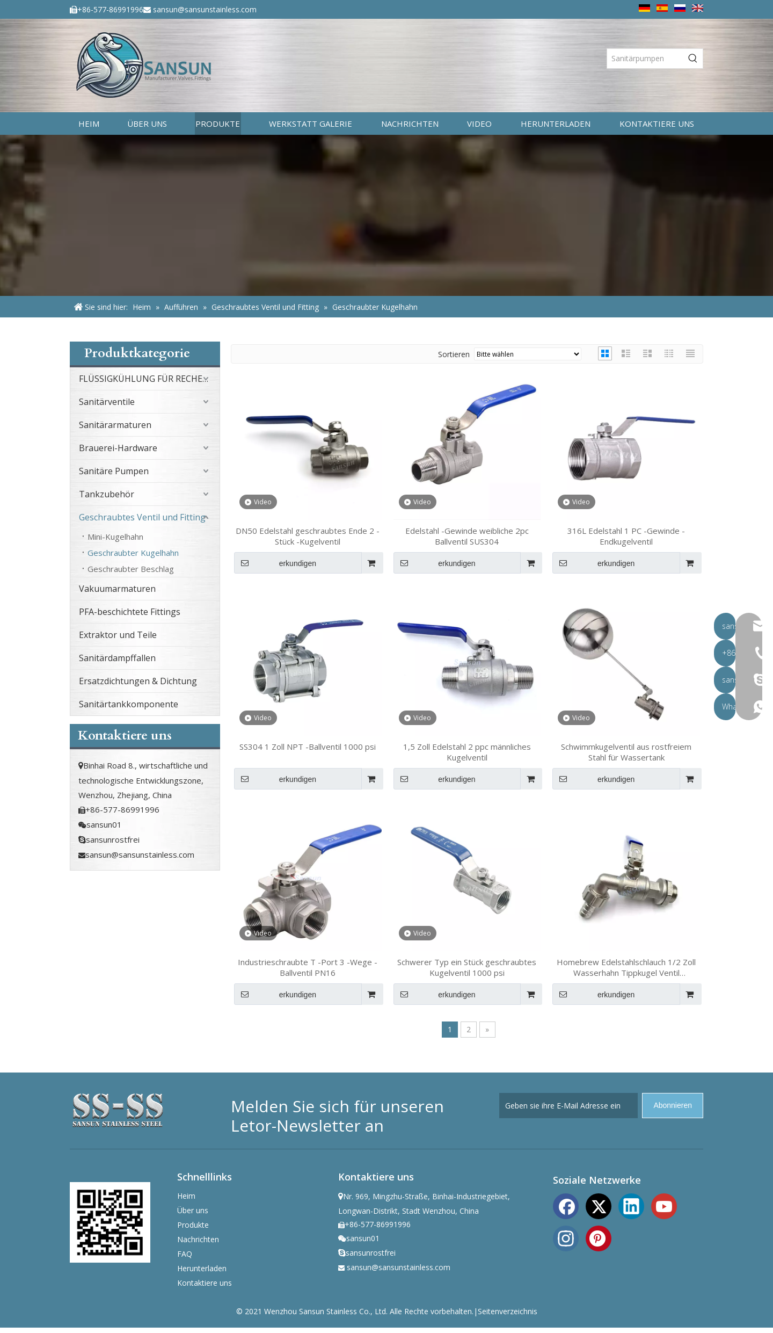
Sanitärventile (107, 402)
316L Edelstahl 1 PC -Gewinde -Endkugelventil (626, 536)
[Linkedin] (631, 1205)
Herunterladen (202, 1268)
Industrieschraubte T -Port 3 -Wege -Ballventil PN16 (307, 967)
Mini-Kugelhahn (115, 536)
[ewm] (110, 1222)
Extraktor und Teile (118, 635)
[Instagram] (566, 1237)
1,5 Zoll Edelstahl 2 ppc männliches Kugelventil (467, 752)
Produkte (193, 1225)
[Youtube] (664, 1205)
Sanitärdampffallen (117, 658)
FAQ (184, 1254)
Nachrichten (198, 1239)
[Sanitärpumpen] (645, 58)
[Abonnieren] (672, 1105)
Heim (186, 1196)
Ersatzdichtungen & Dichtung (138, 681)
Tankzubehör (106, 494)
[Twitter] (598, 1205)
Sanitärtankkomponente (128, 704)
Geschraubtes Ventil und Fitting (142, 517)
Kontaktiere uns (204, 1283)
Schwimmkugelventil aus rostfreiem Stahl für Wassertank (626, 752)
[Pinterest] (598, 1237)
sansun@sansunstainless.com (205, 9)
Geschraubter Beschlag (130, 568)
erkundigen (275, 563)
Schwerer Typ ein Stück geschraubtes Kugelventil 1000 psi (466, 967)
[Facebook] (566, 1205)
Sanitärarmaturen (115, 425)
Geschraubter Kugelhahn (133, 552)
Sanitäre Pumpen (114, 471)
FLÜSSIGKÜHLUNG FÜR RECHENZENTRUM (149, 379)
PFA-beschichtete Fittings (129, 612)
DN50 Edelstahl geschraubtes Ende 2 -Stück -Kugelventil (308, 536)
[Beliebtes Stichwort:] (693, 58)
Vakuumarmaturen (117, 589)
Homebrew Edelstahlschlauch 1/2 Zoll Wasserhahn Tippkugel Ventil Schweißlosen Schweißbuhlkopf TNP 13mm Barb (626, 967)
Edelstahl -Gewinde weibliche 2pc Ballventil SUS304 (467, 536)
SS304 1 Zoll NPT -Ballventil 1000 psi (307, 746)
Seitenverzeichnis (507, 1311)
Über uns (192, 1210)
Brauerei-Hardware (118, 448)
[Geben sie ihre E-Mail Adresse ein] (568, 1105)
